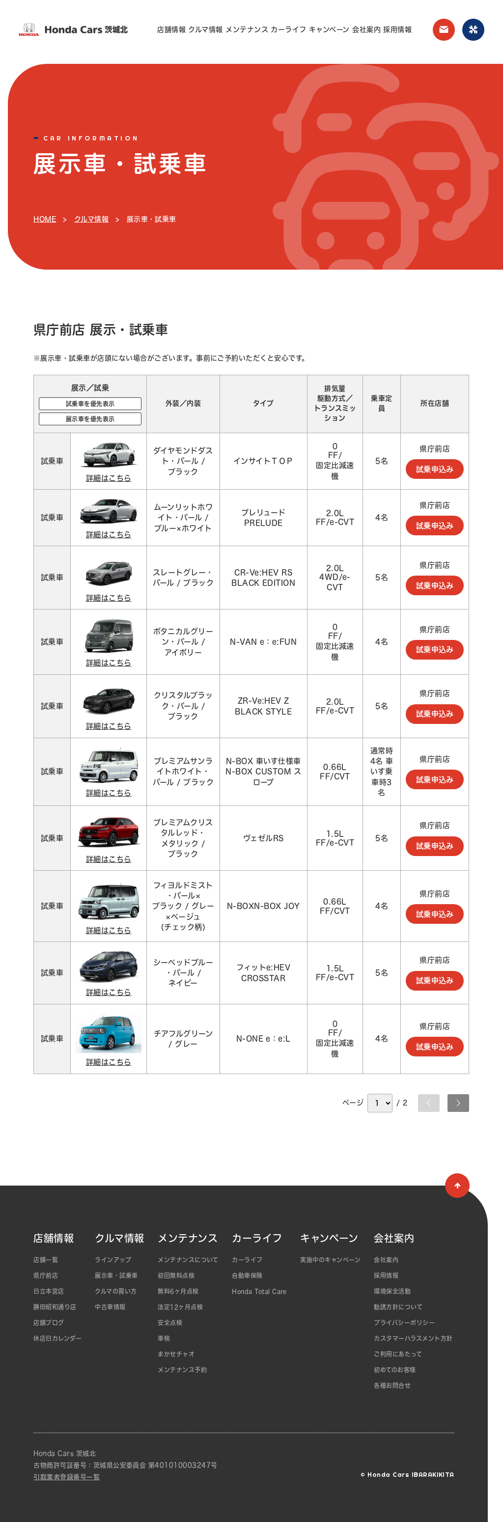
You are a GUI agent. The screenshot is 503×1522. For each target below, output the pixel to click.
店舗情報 (171, 29)
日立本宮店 (48, 1291)
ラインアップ (113, 1260)
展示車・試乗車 (116, 1275)
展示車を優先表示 (90, 419)
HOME (44, 219)
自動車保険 (247, 1275)
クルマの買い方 (116, 1291)
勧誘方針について (398, 1307)
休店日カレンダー (57, 1338)
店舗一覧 (45, 1260)
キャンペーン (329, 29)
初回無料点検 (176, 1275)
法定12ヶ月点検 (180, 1307)
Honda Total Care (259, 1291)
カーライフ (288, 29)
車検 (164, 1338)
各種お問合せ (392, 1385)
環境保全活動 (392, 1291)
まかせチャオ (176, 1354)
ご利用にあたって (398, 1354)
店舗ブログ (48, 1323)
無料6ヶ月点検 (178, 1291)
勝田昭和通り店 (54, 1307)
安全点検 (170, 1323)
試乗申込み (435, 468)
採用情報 (397, 29)
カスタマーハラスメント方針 (413, 1338)
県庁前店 (45, 1275)
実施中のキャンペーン (330, 1260)
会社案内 (366, 29)
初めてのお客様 (395, 1370)
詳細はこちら (109, 477)
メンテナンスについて (188, 1260)
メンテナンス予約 (182, 1370)
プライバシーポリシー (404, 1323)
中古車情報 (110, 1307)
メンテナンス (246, 29)
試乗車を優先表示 (90, 404)
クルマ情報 (205, 29)
